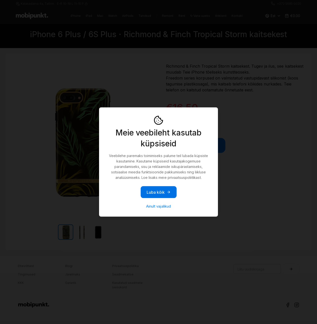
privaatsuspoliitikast (184, 177)
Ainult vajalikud (158, 206)
